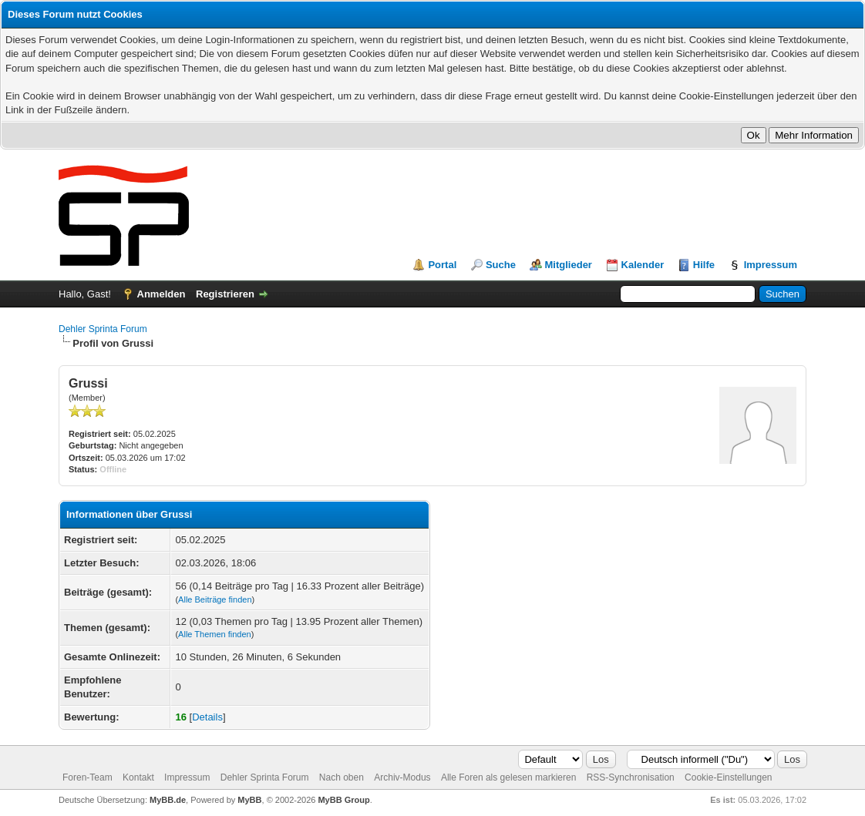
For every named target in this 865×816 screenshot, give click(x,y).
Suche (501, 264)
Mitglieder (568, 264)
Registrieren (225, 294)
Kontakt (138, 777)
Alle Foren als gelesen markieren (508, 777)
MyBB (249, 799)
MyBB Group (343, 799)
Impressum (770, 264)
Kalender (643, 264)
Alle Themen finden (214, 634)
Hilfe (704, 264)
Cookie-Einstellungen (728, 777)
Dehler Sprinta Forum (103, 329)
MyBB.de (168, 799)
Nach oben (341, 777)
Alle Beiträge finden (214, 599)
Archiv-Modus (402, 777)
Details (207, 717)
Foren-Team (87, 777)
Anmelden (161, 294)
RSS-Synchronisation (631, 777)
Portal (442, 264)
